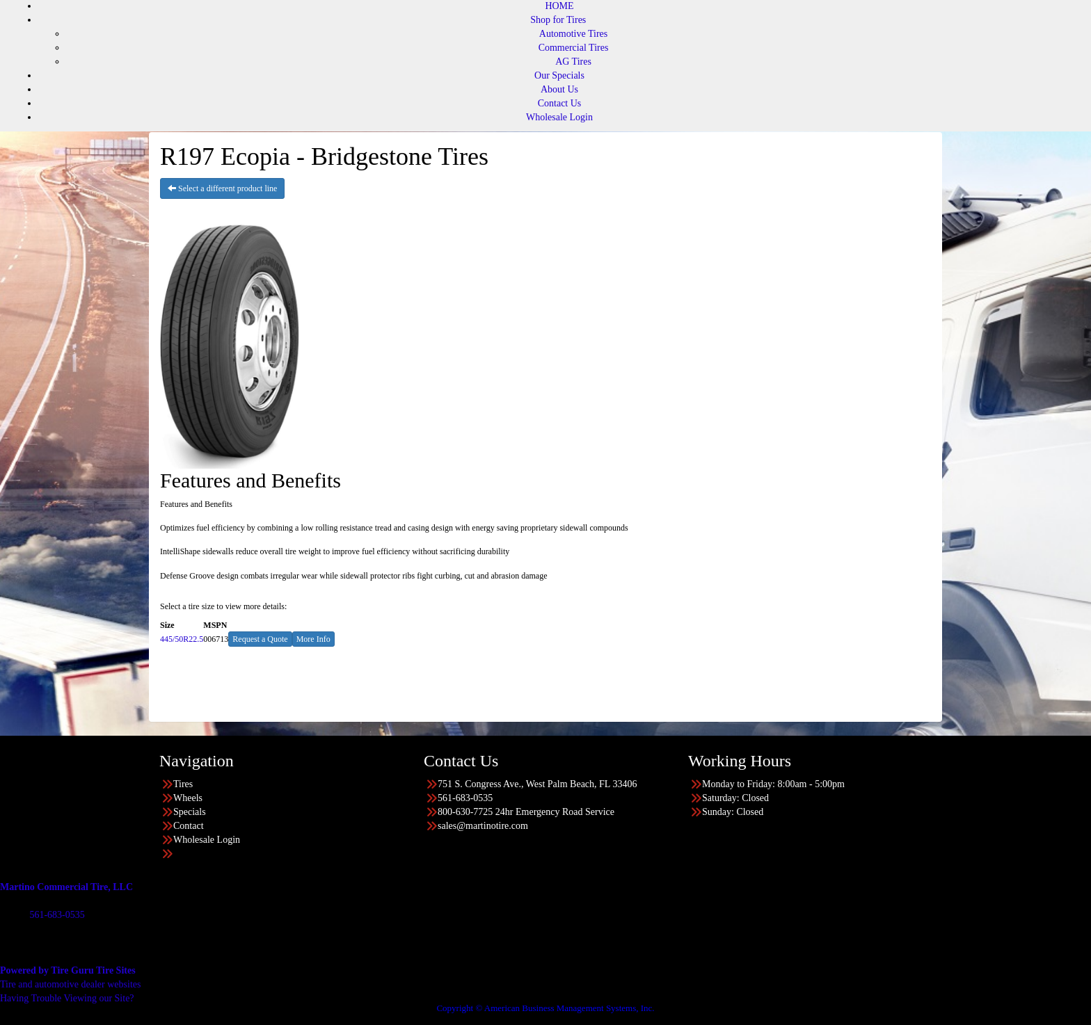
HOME (559, 6)
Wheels (187, 798)
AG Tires (573, 61)
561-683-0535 (56, 915)
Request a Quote (259, 639)
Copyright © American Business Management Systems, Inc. (545, 1008)
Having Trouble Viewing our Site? (67, 998)
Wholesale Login (559, 117)
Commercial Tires (574, 47)
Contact (188, 826)
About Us (559, 89)
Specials (189, 812)
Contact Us (560, 103)
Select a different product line (222, 188)
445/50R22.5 (181, 639)
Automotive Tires (573, 34)
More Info (313, 639)
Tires (183, 784)
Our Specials (559, 75)
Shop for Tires (558, 20)
